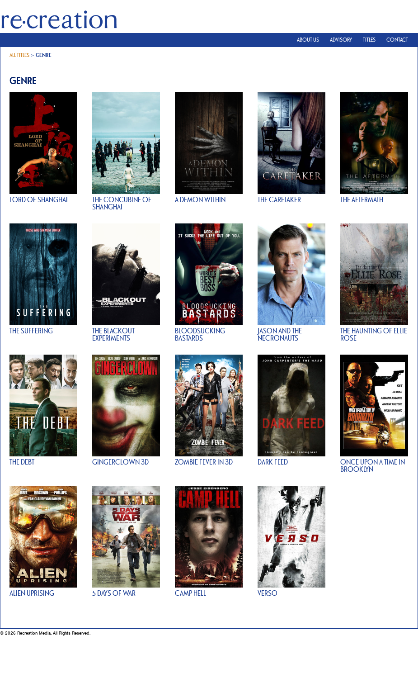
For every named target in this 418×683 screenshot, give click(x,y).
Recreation (58, 26)
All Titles (19, 55)
